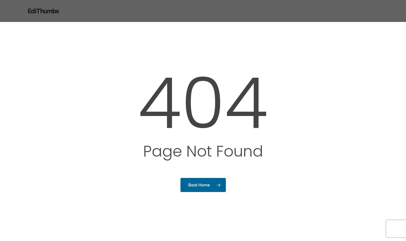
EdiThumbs (43, 11)
